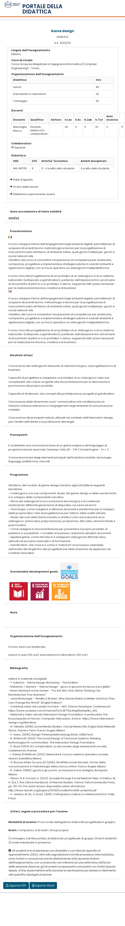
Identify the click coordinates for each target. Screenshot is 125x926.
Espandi (18, 147)
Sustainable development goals (34, 572)
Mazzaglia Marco (20, 129)
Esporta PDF (16, 885)
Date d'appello (23, 180)
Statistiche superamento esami (34, 194)
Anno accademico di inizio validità (35, 211)
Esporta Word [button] (43, 885)
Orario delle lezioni (25, 187)
